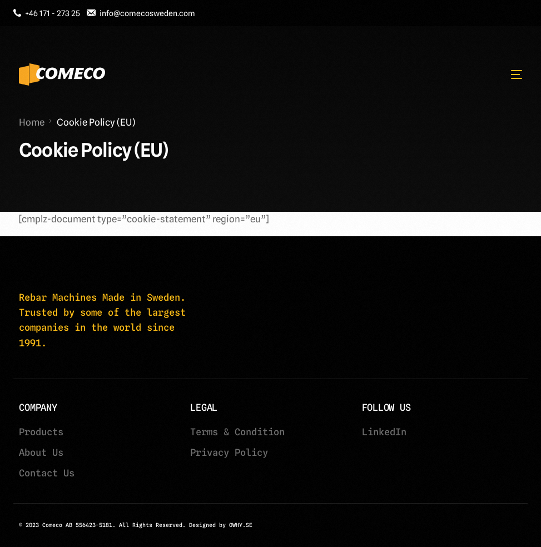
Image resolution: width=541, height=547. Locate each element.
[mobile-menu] (511, 74)
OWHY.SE (240, 524)
